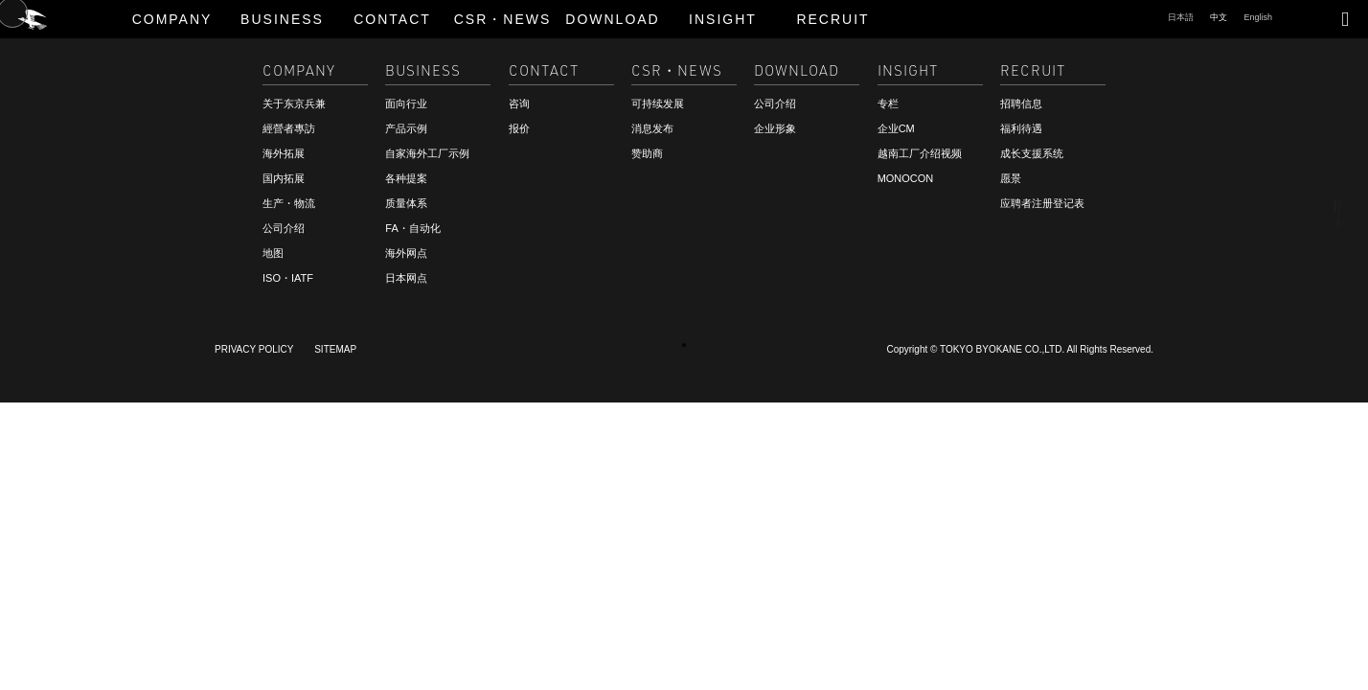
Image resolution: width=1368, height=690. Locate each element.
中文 (1218, 17)
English (1257, 17)
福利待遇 (1021, 128)
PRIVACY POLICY (254, 349)
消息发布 (652, 128)
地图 (273, 253)
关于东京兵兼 (294, 103)
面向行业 (406, 103)
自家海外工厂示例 (427, 153)
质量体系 (406, 203)
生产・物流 (288, 203)
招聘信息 (57, 649)
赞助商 (647, 153)
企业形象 (775, 128)
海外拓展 (283, 153)
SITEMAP (335, 349)
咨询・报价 (64, 631)
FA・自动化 (412, 228)
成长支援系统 (1031, 153)
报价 (519, 128)
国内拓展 (283, 178)
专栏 (888, 103)
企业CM (896, 128)
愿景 (1010, 178)
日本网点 (406, 278)
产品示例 (406, 128)
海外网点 (406, 253)
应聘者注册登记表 (1042, 203)
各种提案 (406, 178)
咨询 (519, 103)
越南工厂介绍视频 (920, 153)
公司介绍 (283, 228)
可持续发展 (657, 103)
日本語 (1181, 17)
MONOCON (906, 178)
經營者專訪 (288, 128)
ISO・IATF (287, 278)
